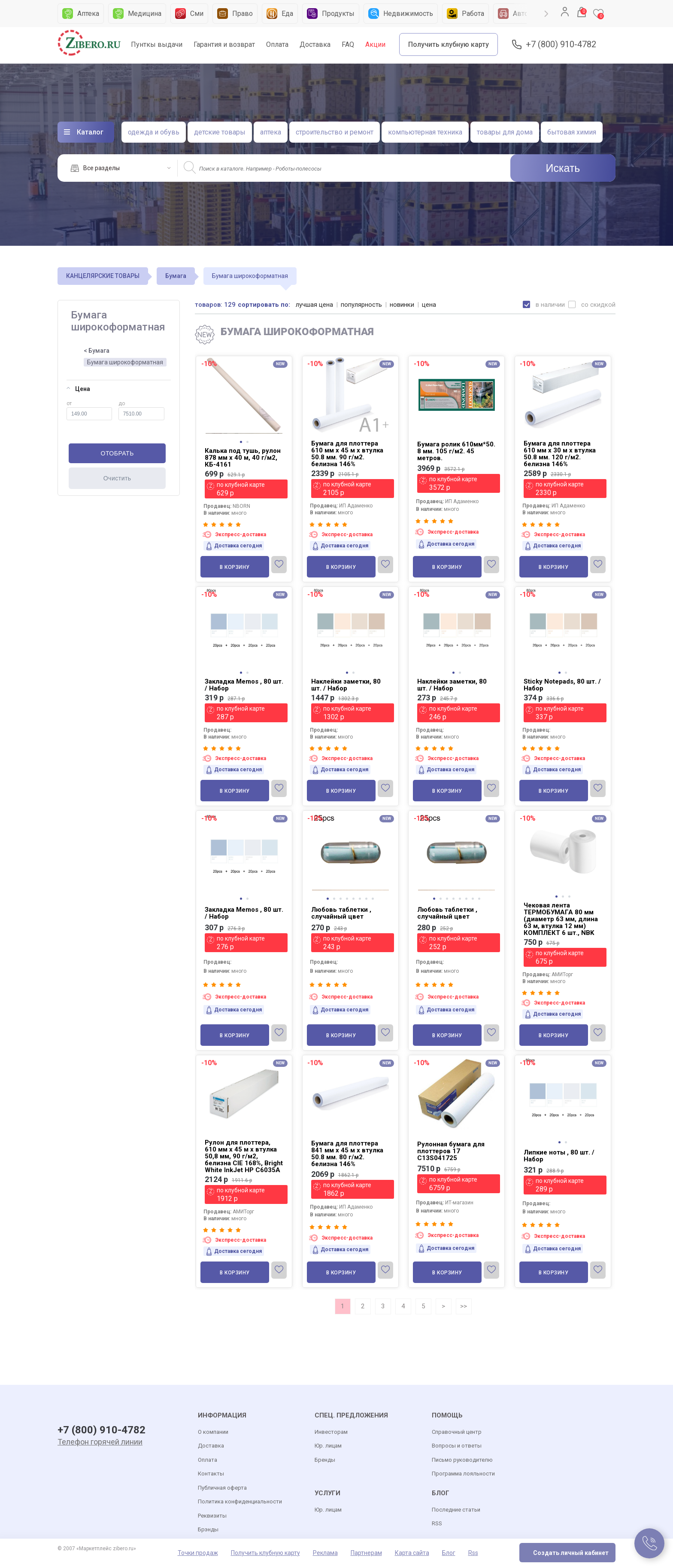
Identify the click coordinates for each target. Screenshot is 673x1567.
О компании (213, 1432)
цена (429, 305)
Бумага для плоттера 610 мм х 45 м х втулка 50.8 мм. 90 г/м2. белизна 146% (347, 454)
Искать (563, 168)
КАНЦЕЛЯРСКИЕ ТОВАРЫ (102, 275)
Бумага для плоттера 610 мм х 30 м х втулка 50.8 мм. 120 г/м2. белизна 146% (560, 454)
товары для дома (505, 132)
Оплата (277, 44)
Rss (473, 1552)
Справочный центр (457, 1432)
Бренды (325, 1460)
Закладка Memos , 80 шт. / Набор (244, 685)
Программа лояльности (463, 1473)
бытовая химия (571, 132)
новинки (402, 305)
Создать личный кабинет (571, 1552)
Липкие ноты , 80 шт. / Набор (559, 1156)
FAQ (348, 44)
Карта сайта (412, 1552)
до (141, 410)
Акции (375, 44)
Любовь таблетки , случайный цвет (341, 913)
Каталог (90, 132)
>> (463, 1306)
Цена (78, 388)
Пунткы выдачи (156, 44)
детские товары (220, 132)
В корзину (235, 567)
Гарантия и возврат (224, 44)
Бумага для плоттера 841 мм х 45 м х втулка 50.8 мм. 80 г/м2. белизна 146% (347, 1153)
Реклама (325, 1552)
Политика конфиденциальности (240, 1501)
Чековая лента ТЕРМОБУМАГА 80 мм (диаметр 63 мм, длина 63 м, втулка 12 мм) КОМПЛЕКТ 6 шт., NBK (561, 919)
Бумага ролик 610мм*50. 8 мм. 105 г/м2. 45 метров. (456, 451)
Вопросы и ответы (457, 1445)
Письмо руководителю (462, 1460)
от (89, 410)
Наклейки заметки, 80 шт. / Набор (346, 685)
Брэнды (208, 1529)
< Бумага (96, 350)
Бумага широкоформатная (125, 362)
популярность (361, 305)
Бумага (175, 275)
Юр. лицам (328, 1445)
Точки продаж (198, 1552)
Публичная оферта (222, 1488)
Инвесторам (331, 1432)
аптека (270, 132)
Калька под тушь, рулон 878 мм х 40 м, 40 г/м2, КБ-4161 (243, 457)
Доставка (315, 44)
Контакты (211, 1473)
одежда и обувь (153, 132)
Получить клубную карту (448, 44)
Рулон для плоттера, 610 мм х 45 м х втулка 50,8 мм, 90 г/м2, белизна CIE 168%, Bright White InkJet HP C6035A (244, 1156)
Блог (448, 1552)
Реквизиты (212, 1515)
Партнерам (366, 1552)
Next (546, 14)
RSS (437, 1523)
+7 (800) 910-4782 (561, 44)
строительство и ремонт (334, 132)
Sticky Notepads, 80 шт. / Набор (562, 685)
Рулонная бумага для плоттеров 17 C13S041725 (451, 1151)
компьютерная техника (425, 132)
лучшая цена (314, 305)
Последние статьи (456, 1509)
